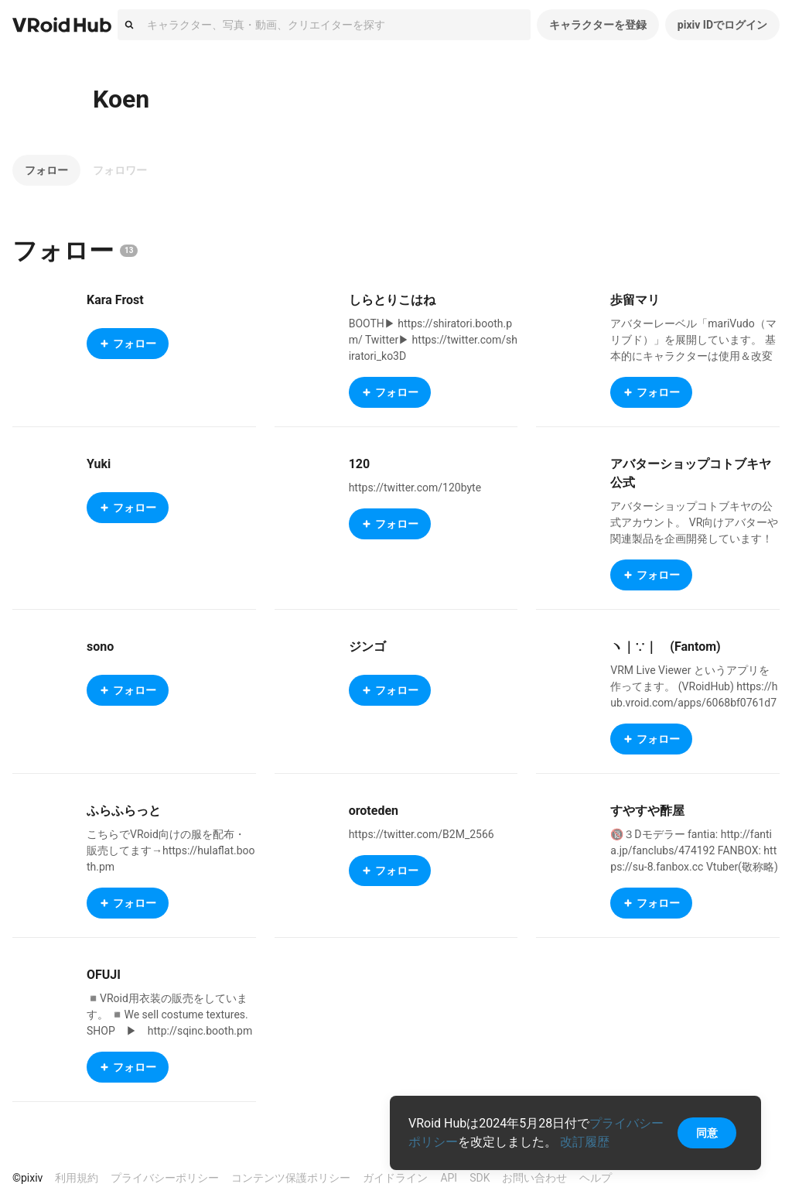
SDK (479, 1178)
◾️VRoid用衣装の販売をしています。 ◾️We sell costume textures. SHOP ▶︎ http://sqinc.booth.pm (169, 1014)
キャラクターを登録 (598, 25)
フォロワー (120, 170)
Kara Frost (115, 300)
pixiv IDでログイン (722, 25)
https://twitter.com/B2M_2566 (421, 834)
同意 (707, 1133)
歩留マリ (635, 300)
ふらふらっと (124, 810)
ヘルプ (595, 1178)
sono (100, 646)
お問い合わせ (534, 1178)
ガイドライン (395, 1178)
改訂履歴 (584, 1141)
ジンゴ (367, 646)
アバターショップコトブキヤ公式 (690, 473)
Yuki (99, 464)
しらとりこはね (392, 300)
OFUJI (104, 974)
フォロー (46, 170)
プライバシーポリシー (165, 1178)
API (448, 1178)
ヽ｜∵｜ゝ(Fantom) (665, 646)
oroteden (373, 810)
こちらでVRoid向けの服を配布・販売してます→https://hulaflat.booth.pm (171, 850)
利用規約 (76, 1178)
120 (359, 464)
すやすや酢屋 (647, 810)
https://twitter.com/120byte (415, 487)
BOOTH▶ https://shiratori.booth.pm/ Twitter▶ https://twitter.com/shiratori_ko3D (433, 339)
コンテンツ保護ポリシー (290, 1178)
